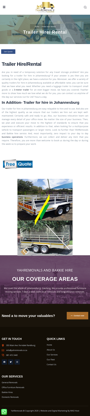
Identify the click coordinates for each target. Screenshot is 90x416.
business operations (12, 137)
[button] (8, 51)
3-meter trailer (21, 89)
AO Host (75, 410)
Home (37, 26)
